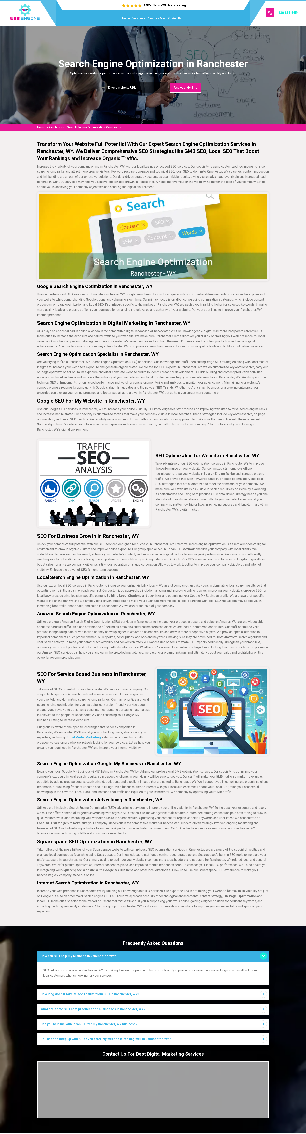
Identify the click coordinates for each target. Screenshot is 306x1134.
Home (126, 18)
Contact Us (174, 18)
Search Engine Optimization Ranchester (94, 127)
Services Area (157, 18)
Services (137, 18)
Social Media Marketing (83, 737)
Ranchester (56, 127)
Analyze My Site (185, 87)
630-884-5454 (288, 13)
